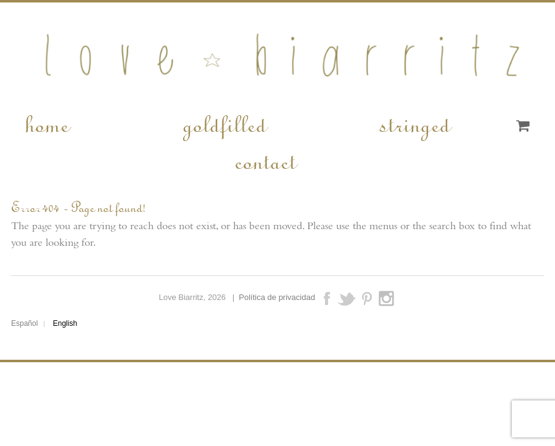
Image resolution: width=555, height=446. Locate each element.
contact (264, 160)
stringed (414, 123)
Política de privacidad (277, 297)
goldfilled (224, 123)
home (46, 123)
